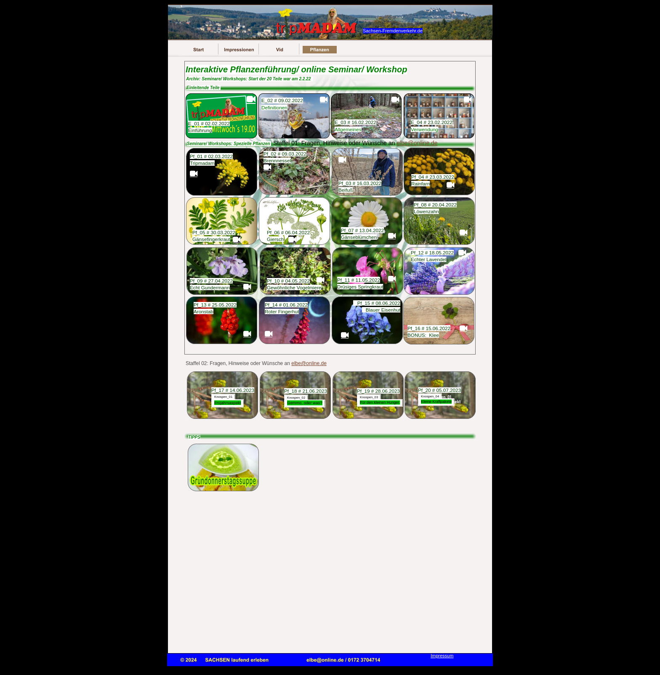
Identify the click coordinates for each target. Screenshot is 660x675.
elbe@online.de (309, 363)
